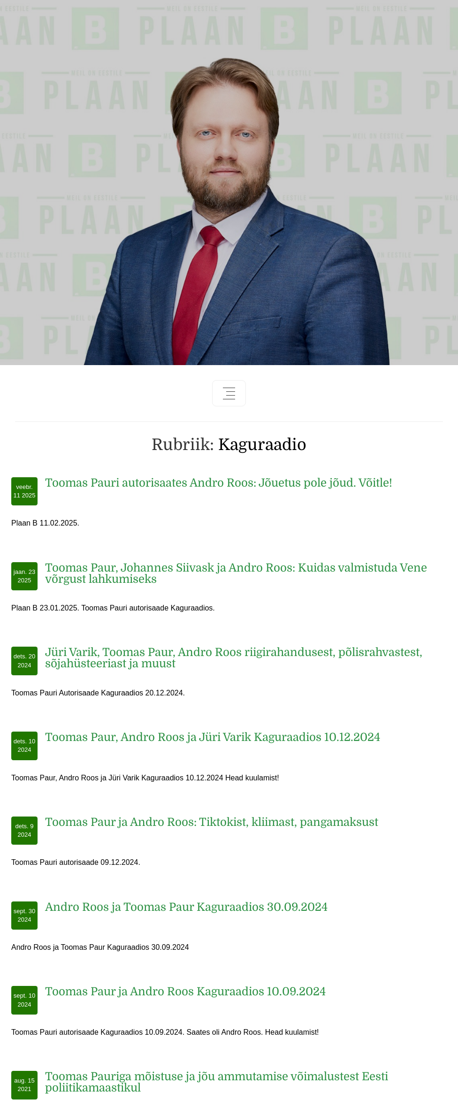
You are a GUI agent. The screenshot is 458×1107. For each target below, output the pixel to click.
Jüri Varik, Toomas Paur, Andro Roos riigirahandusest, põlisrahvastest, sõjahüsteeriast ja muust (233, 658)
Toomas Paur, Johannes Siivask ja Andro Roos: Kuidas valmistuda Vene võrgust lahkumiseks (236, 573)
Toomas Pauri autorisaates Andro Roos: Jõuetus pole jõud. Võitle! (218, 482)
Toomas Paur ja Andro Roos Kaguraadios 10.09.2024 (185, 991)
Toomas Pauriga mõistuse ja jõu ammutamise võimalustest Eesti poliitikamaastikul (216, 1082)
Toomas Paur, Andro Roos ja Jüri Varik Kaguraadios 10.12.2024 (212, 737)
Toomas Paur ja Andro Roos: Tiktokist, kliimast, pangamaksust (211, 822)
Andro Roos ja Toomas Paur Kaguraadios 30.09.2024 (186, 907)
